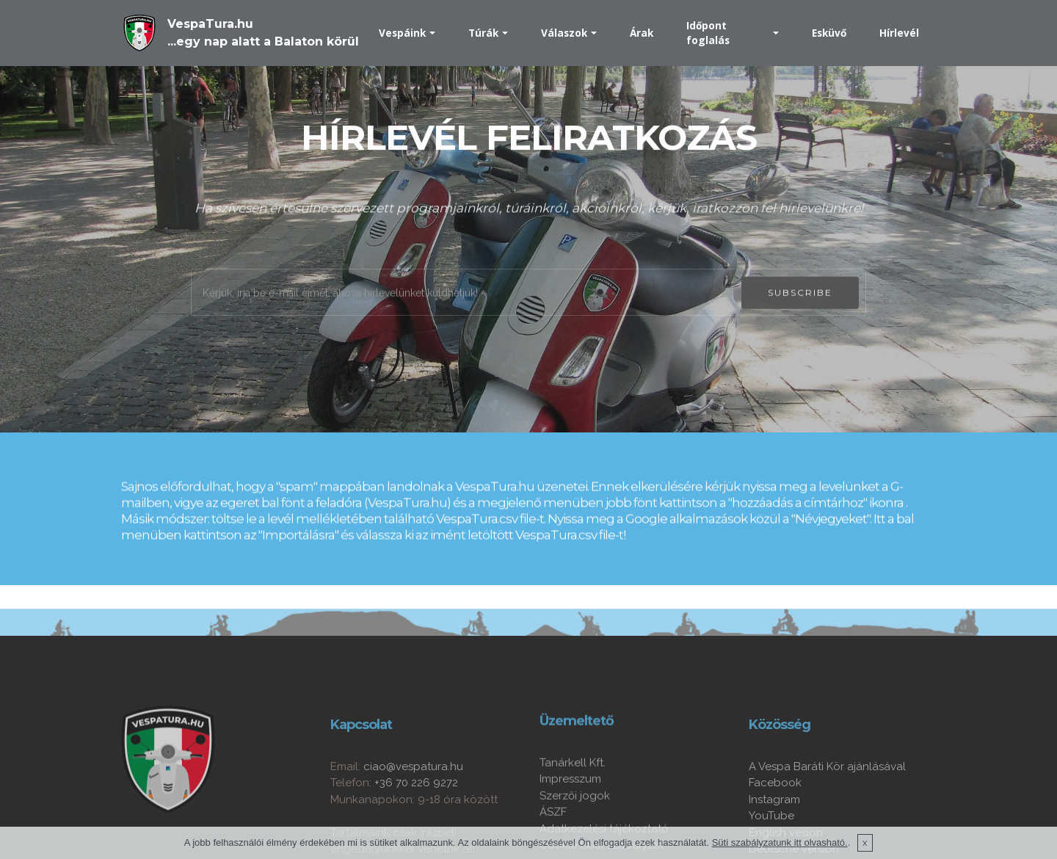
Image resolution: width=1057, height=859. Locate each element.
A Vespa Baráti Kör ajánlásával (827, 806)
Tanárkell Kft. (573, 798)
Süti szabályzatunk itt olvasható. (780, 846)
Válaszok (564, 33)
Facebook (775, 823)
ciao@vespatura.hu (413, 806)
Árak (641, 33)
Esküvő (829, 33)
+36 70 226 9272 (416, 823)
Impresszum (570, 815)
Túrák (483, 33)
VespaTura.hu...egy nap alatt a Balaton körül (263, 32)
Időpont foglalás (708, 32)
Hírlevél (899, 33)
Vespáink (402, 33)
